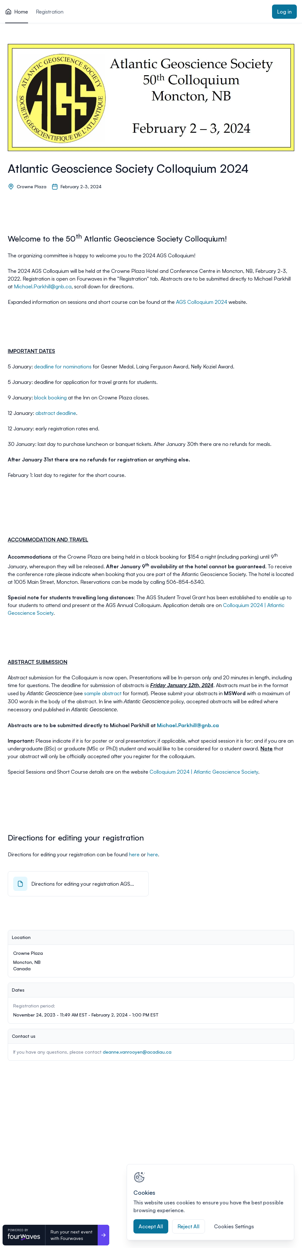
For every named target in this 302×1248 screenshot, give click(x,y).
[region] (210, 1202)
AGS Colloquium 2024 (201, 302)
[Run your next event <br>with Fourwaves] (103, 1235)
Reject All (189, 1226)
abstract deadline (55, 413)
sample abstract (103, 693)
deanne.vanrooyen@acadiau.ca (137, 1052)
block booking (50, 397)
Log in (284, 11)
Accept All (151, 1226)
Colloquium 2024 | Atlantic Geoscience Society (204, 771)
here (134, 854)
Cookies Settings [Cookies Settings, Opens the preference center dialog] (234, 1226)
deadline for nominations (63, 366)
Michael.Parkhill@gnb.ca (43, 286)
